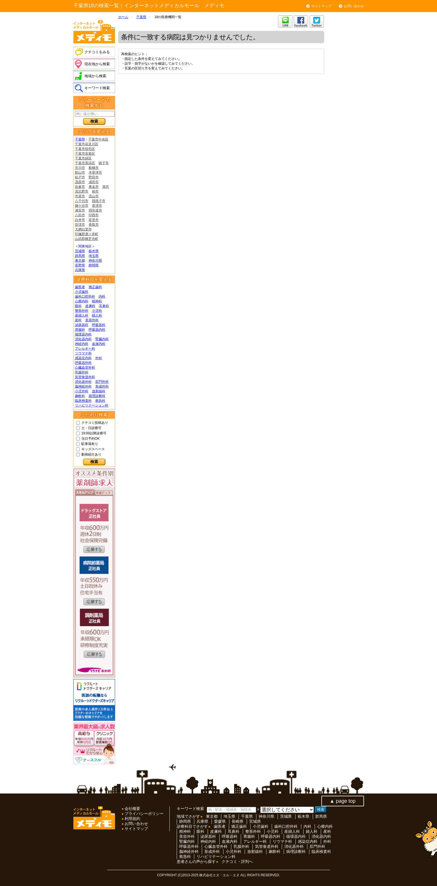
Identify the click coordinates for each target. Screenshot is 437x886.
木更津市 (95, 172)
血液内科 (98, 344)
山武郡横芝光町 (86, 239)
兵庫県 (80, 270)
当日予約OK (90, 438)
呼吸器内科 (97, 330)
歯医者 (80, 287)
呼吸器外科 (83, 363)
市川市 (80, 168)
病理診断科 (97, 396)
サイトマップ (321, 6)
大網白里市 (83, 229)
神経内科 (81, 344)
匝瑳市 (80, 225)
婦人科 (97, 315)
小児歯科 (81, 292)
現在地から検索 (97, 64)
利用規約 (132, 818)
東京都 (80, 260)
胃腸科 (80, 330)
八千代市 (81, 201)
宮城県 (255, 821)
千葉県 (80, 139)
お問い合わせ (354, 6)
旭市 (105, 187)
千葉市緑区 (83, 158)
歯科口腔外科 (85, 296)
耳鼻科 (104, 306)
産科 (78, 320)
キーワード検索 (97, 88)
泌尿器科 (81, 325)
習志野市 (81, 191)
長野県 (80, 265)
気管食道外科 (85, 377)
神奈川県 (95, 260)
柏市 (95, 191)
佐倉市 (80, 187)
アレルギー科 (85, 348)
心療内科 (81, 301)
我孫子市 (98, 201)
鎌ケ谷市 (81, 206)
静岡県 (94, 265)
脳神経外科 (83, 386)
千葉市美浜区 (85, 163)
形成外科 (102, 386)
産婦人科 (81, 315)
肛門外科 (102, 382)
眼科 (78, 306)
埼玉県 (94, 256)
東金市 (94, 187)
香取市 (94, 225)
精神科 (97, 301)
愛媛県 (220, 821)
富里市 (94, 220)
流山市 (94, 196)
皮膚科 (90, 306)
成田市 (94, 182)
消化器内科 (83, 339)
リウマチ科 (83, 353)
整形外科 (81, 311)
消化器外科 (83, 382)
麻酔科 (80, 396)
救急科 (100, 401)
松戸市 (80, 177)
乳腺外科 (81, 372)
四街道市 (95, 210)
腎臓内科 (102, 339)
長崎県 (237, 821)
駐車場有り (89, 444)
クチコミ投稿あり (94, 423)
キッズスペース (93, 449)
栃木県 (94, 251)
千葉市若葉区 (85, 153)
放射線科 (98, 391)
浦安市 (80, 210)
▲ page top (343, 801)
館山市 (80, 172)
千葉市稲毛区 (85, 149)
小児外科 (81, 391)
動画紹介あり (91, 454)
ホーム (123, 17)
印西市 (94, 215)
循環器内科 (83, 334)
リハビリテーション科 (91, 405)
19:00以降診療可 (93, 433)
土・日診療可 (91, 428)
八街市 (80, 215)
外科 (98, 358)
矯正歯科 (95, 287)
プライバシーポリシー (144, 813)
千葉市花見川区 (86, 144)
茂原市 (80, 182)
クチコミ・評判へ (237, 861)
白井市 (80, 220)
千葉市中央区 (98, 139)
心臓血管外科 (85, 367)
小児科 (97, 311)
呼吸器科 (98, 325)
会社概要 (132, 808)
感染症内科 (83, 358)
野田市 (94, 177)
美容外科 (92, 320)
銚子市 (104, 163)
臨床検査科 (83, 401)
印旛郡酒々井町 (86, 234)
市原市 (80, 196)
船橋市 (94, 168)
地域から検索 (95, 76)
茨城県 (80, 251)
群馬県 (80, 256)
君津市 (97, 206)
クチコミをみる (97, 52)
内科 (102, 296)
